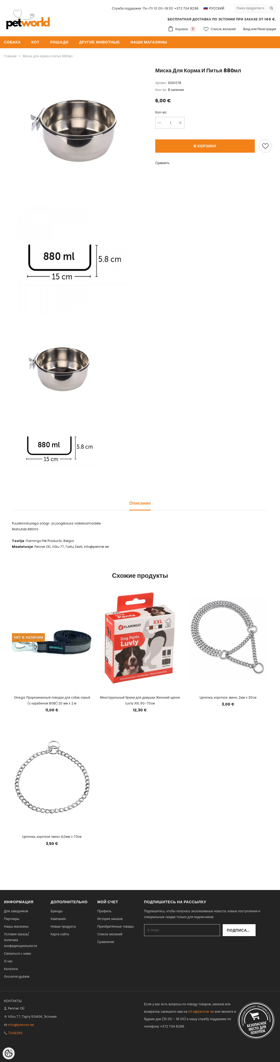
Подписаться (241, 930)
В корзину (205, 146)
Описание (140, 503)
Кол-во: (161, 112)
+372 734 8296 (186, 8)
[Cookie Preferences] (9, 1053)
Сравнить (162, 163)
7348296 (15, 1033)
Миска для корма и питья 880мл (47, 56)
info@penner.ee (21, 1025)
